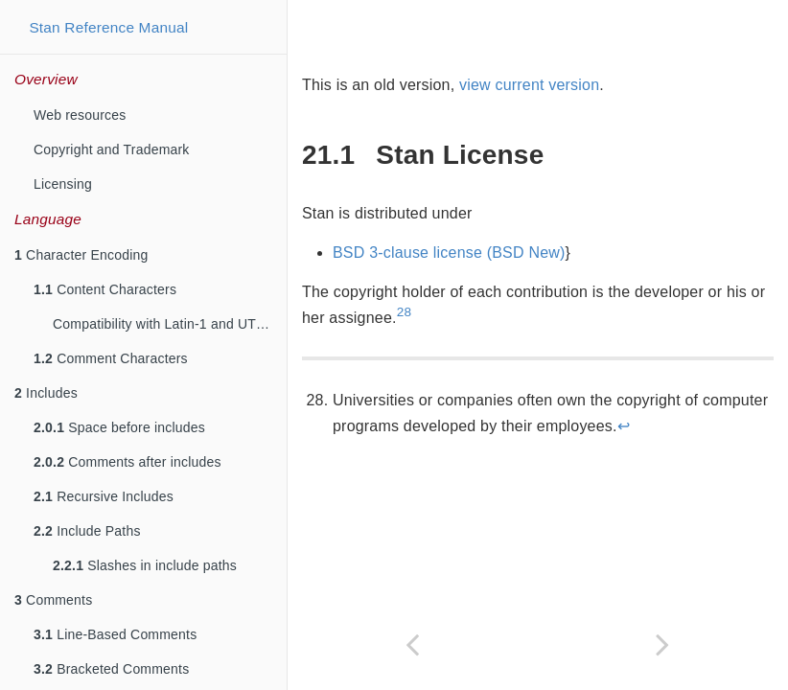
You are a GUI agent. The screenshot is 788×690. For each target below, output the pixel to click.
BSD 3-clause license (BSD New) (449, 252)
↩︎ (623, 426)
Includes (46, 393)
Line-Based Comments (115, 634)
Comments (53, 600)
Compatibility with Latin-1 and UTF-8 (165, 324)
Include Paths (87, 531)
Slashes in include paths (145, 565)
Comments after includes (127, 462)
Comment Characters (111, 358)
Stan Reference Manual (108, 27)
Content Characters (105, 289)
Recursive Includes (104, 496)
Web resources (80, 115)
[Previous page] (413, 644)
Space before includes (119, 427)
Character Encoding (81, 255)
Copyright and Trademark (112, 149)
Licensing (63, 184)
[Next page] (663, 644)
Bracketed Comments (111, 669)
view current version (529, 85)
